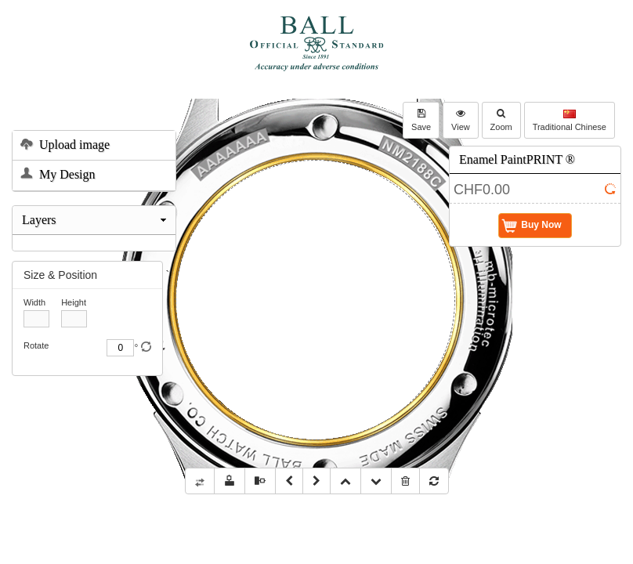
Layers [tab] (95, 219)
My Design (58, 175)
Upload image (65, 146)
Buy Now (532, 226)
